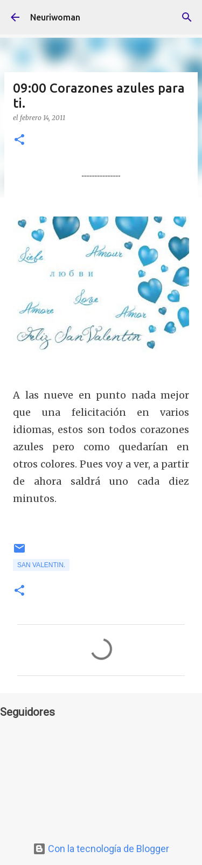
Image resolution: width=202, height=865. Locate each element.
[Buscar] (186, 17)
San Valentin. (41, 565)
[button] (19, 140)
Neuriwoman (55, 17)
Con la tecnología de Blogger (101, 848)
